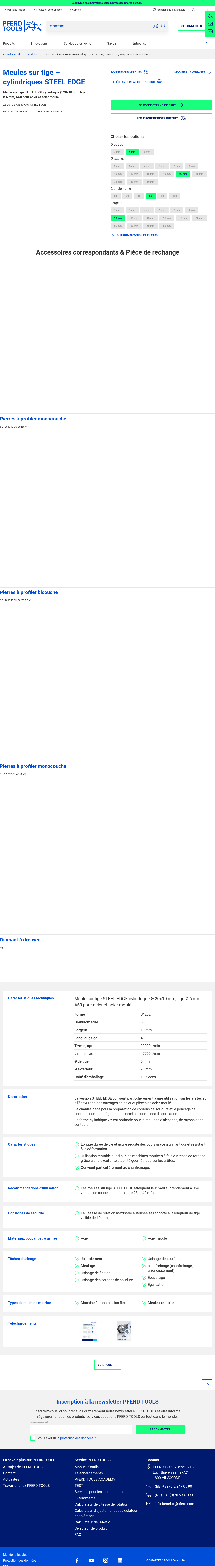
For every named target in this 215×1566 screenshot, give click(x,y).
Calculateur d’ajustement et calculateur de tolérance (106, 1513)
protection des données (76, 1438)
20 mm (183, 174)
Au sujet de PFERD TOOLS (24, 1467)
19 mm (167, 174)
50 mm (150, 181)
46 (139, 196)
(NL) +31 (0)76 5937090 (169, 1495)
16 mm (150, 174)
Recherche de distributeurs (169, 9)
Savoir (111, 43)
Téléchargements (89, 1473)
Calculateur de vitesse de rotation (101, 1504)
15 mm (150, 218)
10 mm (118, 174)
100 (175, 196)
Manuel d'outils (87, 1467)
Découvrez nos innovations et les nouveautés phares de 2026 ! (107, 2)
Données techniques (129, 72)
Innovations (39, 43)
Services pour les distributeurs (99, 1492)
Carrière (74, 9)
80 (162, 196)
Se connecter (160, 1429)
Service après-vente (77, 43)
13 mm (134, 174)
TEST (79, 1485)
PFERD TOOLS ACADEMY (95, 1479)
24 (115, 196)
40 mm (134, 181)
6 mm (132, 151)
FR (205, 9)
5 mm (162, 166)
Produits (9, 43)
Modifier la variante (193, 72)
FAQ (78, 1534)
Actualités (11, 1479)
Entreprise (139, 43)
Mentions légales (14, 9)
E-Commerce (85, 1498)
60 (150, 196)
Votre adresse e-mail (39, 1422)
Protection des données (47, 9)
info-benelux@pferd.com (170, 1503)
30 (127, 196)
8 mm (147, 151)
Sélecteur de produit (91, 1528)
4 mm (147, 166)
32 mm (118, 181)
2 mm (117, 166)
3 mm (117, 151)
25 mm (199, 174)
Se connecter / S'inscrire (161, 105)
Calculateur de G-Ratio (92, 1522)
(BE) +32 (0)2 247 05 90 (169, 1486)
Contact (9, 1473)
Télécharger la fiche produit (136, 81)
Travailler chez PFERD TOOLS (26, 1485)
